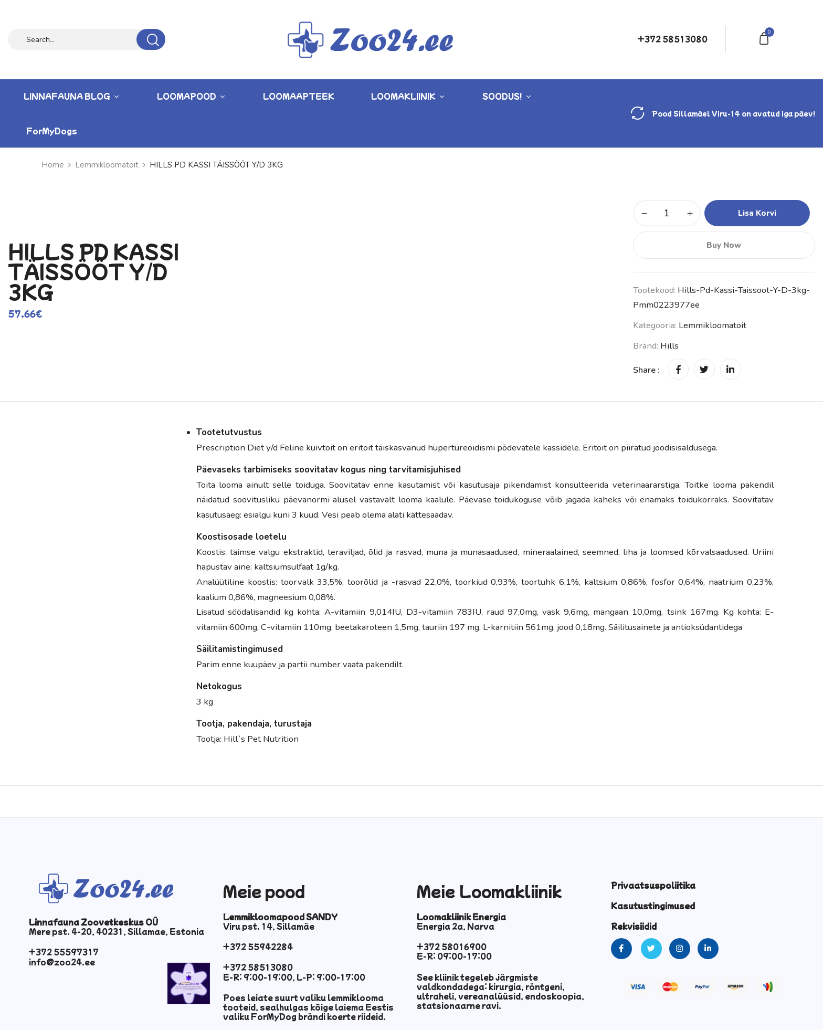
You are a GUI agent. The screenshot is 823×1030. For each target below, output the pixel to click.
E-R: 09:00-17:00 (454, 956)
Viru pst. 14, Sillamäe (268, 926)
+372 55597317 (64, 952)
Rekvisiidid (634, 926)
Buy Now (723, 245)
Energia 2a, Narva (455, 926)
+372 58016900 (452, 946)
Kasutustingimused (653, 905)
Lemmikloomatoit (107, 165)
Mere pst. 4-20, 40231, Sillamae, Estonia (116, 931)
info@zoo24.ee (62, 962)
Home (52, 165)
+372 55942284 (258, 946)
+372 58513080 (673, 39)
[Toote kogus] (667, 213)
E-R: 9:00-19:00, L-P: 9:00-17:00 (294, 977)
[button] (765, 37)
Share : (646, 370)
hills (669, 346)
